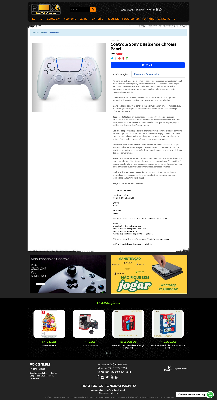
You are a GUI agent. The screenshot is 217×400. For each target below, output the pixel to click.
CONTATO (140, 10)
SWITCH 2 (98, 19)
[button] (37, 77)
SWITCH (85, 19)
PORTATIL (149, 19)
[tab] (121, 74)
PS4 (42, 19)
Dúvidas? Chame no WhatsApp (192, 394)
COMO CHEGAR (127, 10)
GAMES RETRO (167, 19)
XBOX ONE (70, 19)
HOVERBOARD (131, 19)
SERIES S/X (54, 19)
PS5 (34, 19)
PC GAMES (113, 19)
